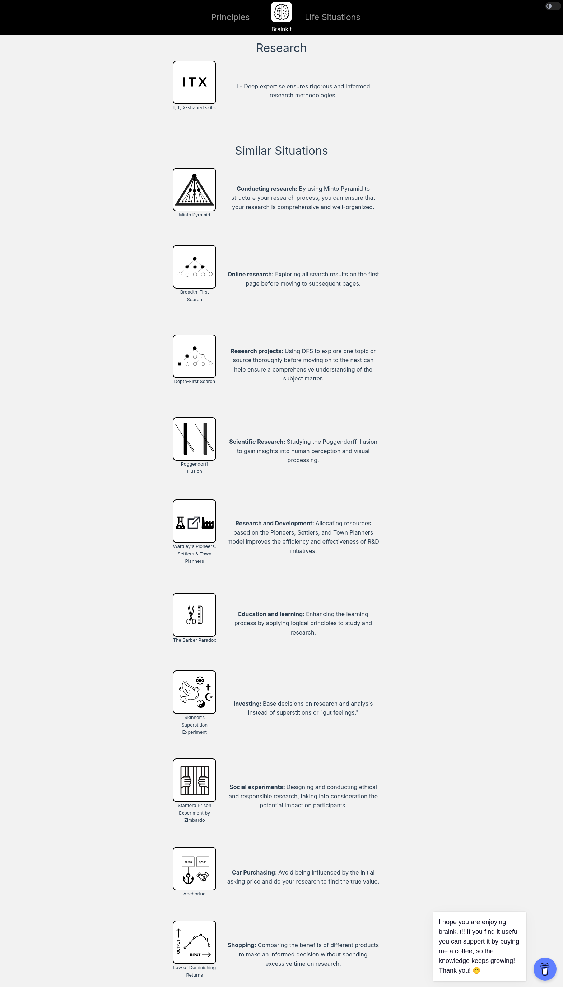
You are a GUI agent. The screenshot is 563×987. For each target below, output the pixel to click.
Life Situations (332, 17)
